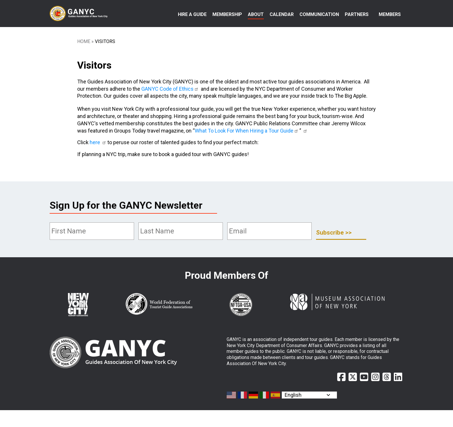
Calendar (282, 14)
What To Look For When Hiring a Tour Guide (247, 147)
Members (390, 14)
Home (83, 58)
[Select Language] (309, 411)
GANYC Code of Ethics (170, 106)
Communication (319, 14)
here (99, 159)
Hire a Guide (192, 14)
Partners (357, 14)
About (256, 14)
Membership (227, 14)
